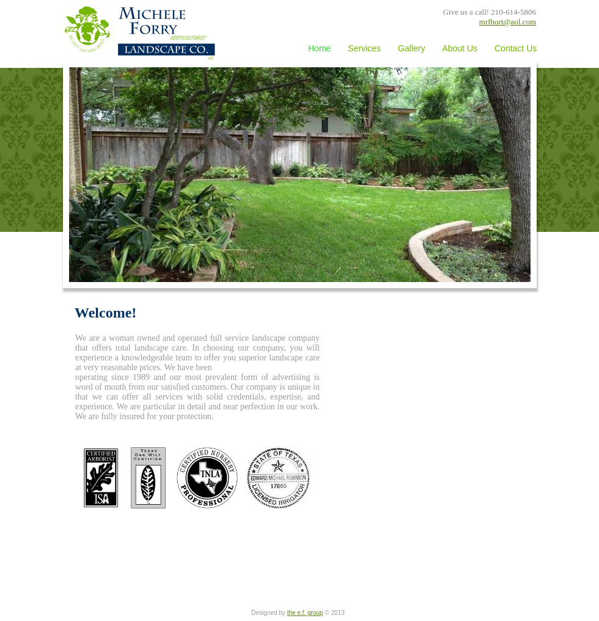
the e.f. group (305, 612)
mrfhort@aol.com (507, 21)
